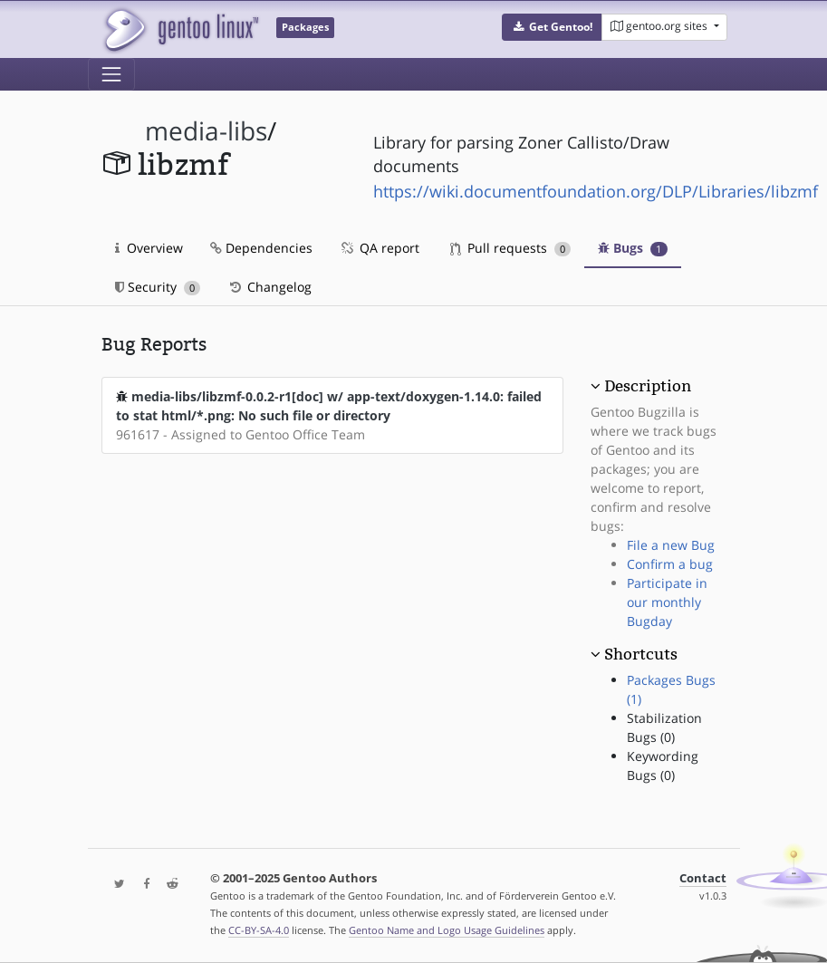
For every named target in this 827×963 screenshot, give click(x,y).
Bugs (633, 247)
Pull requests (511, 247)
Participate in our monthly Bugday (667, 602)
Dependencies (261, 247)
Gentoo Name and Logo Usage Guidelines (446, 930)
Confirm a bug (670, 564)
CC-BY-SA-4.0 (258, 930)
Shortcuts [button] (641, 654)
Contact (702, 878)
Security (158, 286)
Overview (149, 247)
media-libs (206, 131)
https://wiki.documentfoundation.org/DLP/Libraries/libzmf (595, 191)
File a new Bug (671, 545)
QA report (379, 247)
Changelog (269, 286)
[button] (552, 27)
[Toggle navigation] (111, 74)
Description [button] (647, 386)
